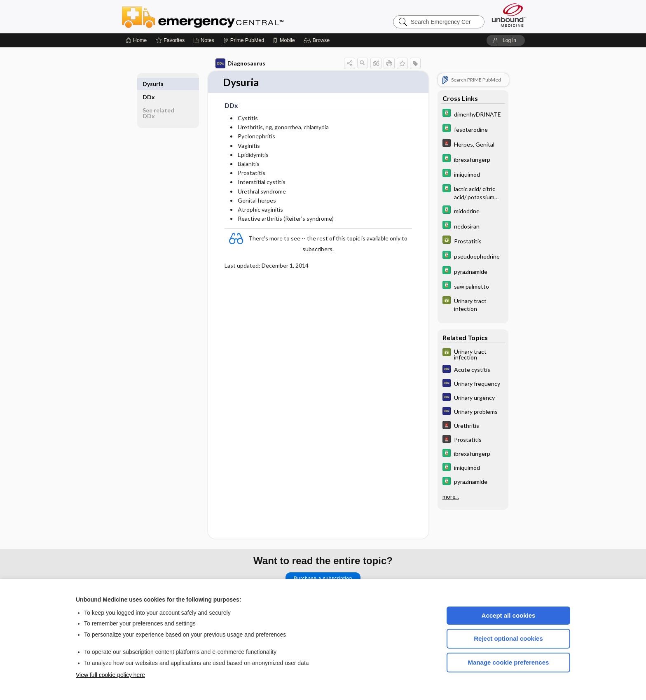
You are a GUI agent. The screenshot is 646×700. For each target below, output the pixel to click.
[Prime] (243, 40)
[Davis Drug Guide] (473, 113)
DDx (149, 83)
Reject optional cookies (508, 638)
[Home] (136, 40)
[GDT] (473, 240)
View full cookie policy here (110, 675)
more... (450, 496)
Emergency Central (224, 16)
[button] (318, 40)
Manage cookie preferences (508, 662)
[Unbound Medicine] (509, 15)
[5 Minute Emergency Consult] (473, 144)
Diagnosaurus (240, 63)
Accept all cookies (509, 615)
